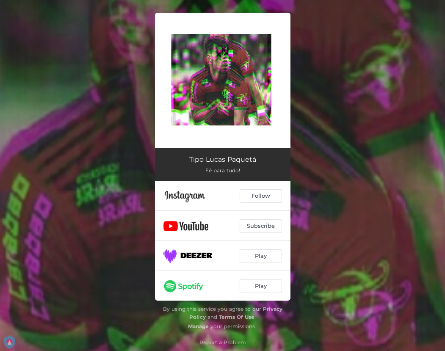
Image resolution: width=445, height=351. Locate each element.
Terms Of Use (236, 317)
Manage (198, 326)
